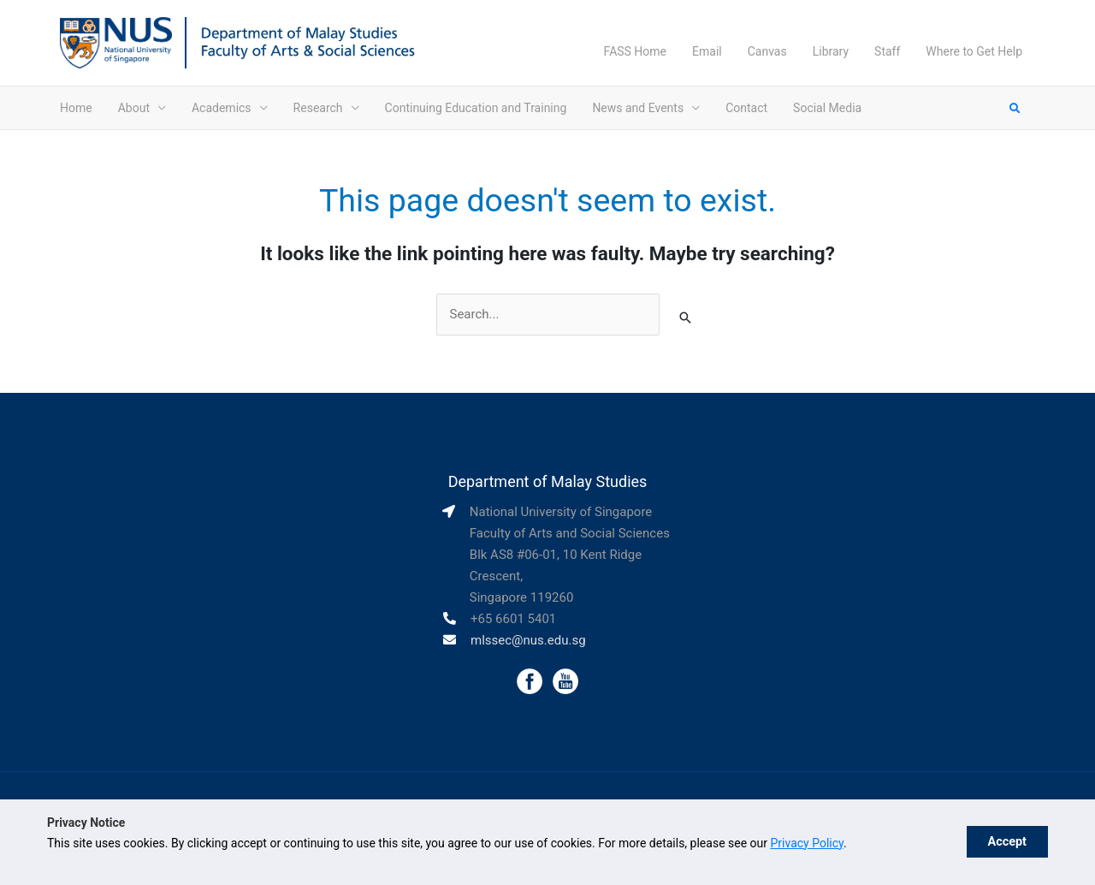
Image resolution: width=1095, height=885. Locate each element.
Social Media (827, 108)
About (134, 108)
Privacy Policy (807, 843)
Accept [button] (1007, 842)
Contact (746, 108)
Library (831, 51)
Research (318, 108)
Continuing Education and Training (476, 108)
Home (76, 108)
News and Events (638, 108)
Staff (887, 51)
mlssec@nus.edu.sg (528, 640)
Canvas (767, 51)
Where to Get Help (974, 51)
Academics (222, 108)
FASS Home (635, 51)
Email (707, 51)
